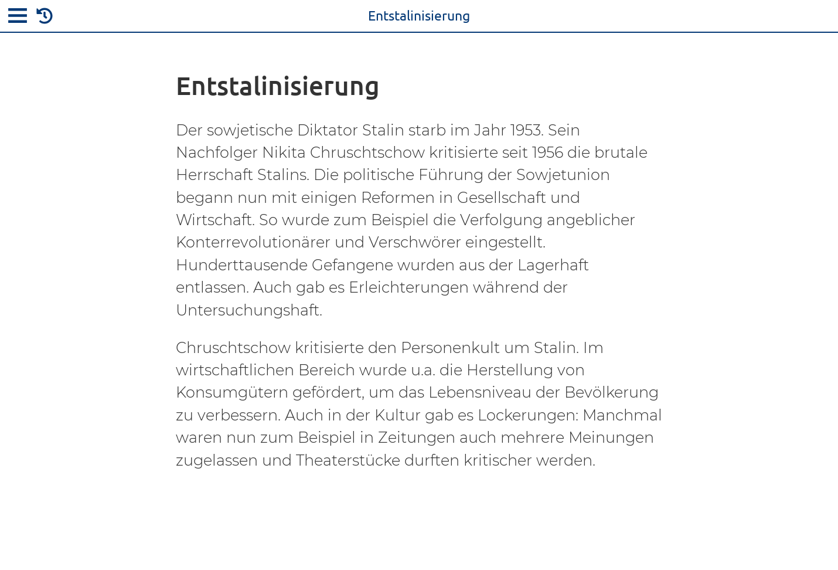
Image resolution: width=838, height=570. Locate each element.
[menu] (17, 17)
